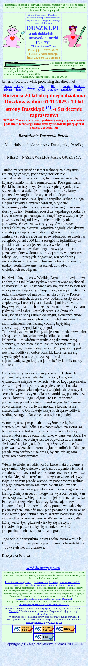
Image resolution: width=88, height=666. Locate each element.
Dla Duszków (53, 88)
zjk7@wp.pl (55, 622)
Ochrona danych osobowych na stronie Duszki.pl (44, 604)
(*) (38, 42)
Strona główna (7, 88)
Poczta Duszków (66, 88)
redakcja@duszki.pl (44, 614)
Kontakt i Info (79, 88)
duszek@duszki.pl (35, 622)
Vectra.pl (13, 611)
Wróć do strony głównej (44, 568)
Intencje (30, 88)
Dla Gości (41, 88)
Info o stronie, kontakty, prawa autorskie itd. (57, 582)
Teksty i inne (18, 88)
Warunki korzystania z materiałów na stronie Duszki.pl (44, 598)
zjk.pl (48, 608)
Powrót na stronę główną (18, 582)
